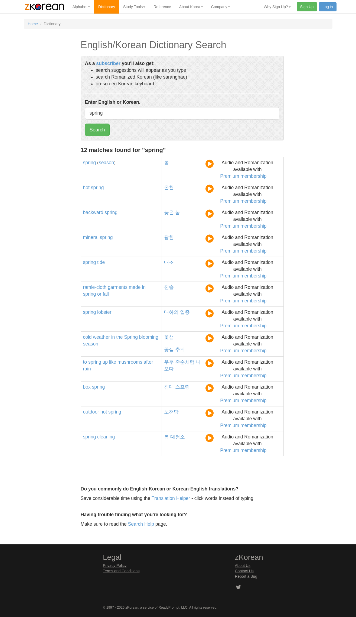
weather (101, 337)
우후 (169, 362)
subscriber (108, 63)
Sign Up (307, 7)
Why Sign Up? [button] (277, 7)
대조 (169, 262)
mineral (91, 237)
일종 (185, 312)
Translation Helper (171, 498)
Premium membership (243, 176)
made (135, 287)
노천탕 (171, 412)
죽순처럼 (185, 362)
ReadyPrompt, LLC (172, 607)
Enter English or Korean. (113, 102)
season (106, 162)
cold (87, 337)
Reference (162, 7)
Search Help (141, 524)
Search (97, 130)
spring (89, 162)
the (119, 337)
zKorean (132, 607)
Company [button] (220, 7)
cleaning (106, 437)
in (144, 287)
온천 (169, 187)
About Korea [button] (191, 7)
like (112, 362)
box (87, 387)
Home (33, 24)
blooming (148, 337)
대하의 (171, 312)
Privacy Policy (114, 565)
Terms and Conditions (121, 571)
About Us (243, 565)
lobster (104, 312)
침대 (169, 387)
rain (87, 369)
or (99, 294)
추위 (180, 349)
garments (118, 287)
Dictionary (106, 7)
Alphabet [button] (81, 7)
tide (101, 262)
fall (106, 294)
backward (93, 212)
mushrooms (129, 362)
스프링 (182, 387)
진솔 (169, 287)
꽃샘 (169, 337)
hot (86, 187)
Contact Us (244, 571)
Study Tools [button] (134, 7)
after (148, 362)
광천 (169, 237)
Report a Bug (246, 576)
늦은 (169, 212)
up (105, 362)
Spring (131, 337)
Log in (327, 7)
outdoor (91, 412)
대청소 (177, 437)
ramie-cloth (95, 287)
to (85, 362)
